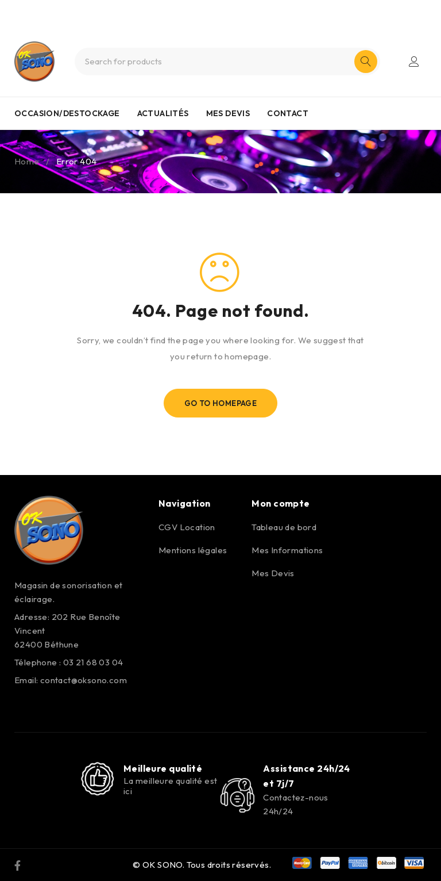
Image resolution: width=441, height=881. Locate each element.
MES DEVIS (228, 113)
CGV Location (186, 527)
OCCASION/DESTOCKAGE (67, 113)
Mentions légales (192, 550)
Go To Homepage (220, 403)
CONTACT (287, 113)
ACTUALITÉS (163, 113)
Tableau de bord (284, 527)
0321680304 (240, 10)
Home (27, 161)
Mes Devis (273, 573)
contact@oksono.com (83, 680)
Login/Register (414, 61)
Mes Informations (287, 550)
